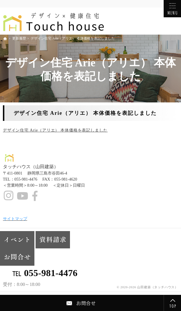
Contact (82, 303)
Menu (172, 8)
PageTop (172, 303)
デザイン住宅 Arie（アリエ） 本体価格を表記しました (55, 130)
